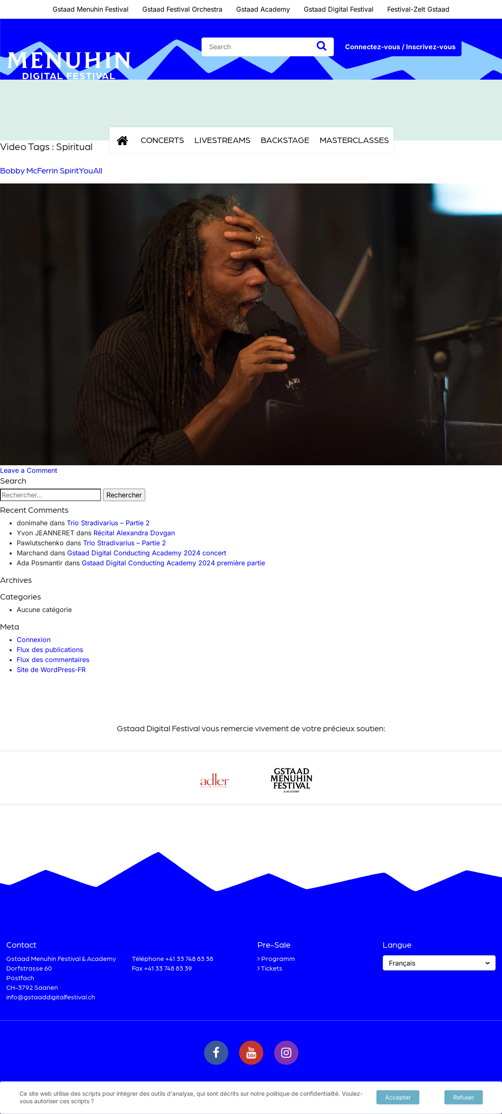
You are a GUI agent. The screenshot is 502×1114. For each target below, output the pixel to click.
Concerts (162, 139)
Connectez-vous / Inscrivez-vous (400, 47)
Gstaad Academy (263, 9)
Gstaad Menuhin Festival (91, 9)
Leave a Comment (28, 470)
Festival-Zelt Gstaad (418, 9)
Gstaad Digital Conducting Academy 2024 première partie (173, 563)
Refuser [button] (463, 1096)
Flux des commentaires (53, 659)
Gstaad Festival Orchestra (182, 9)
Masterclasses (354, 139)
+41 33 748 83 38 (189, 958)
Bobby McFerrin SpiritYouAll (51, 170)
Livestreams (222, 139)
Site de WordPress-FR (51, 669)
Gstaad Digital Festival (338, 9)
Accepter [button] (398, 1096)
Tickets (272, 967)
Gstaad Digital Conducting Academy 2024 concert (146, 553)
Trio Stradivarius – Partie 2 (108, 523)
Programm (278, 958)
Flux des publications (50, 649)
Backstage (285, 139)
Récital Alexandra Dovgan (134, 533)
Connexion (33, 639)
